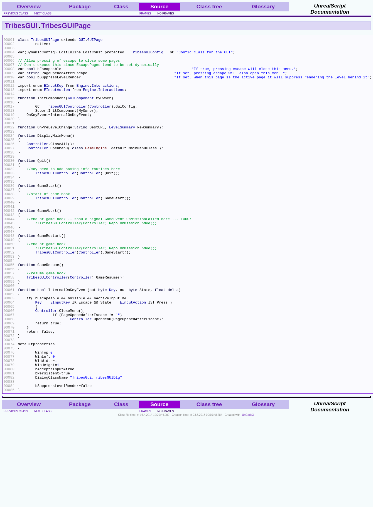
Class (121, 6)
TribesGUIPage (66, 25)
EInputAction (57, 100)
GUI (81, 40)
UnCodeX (248, 485)
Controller (100, 120)
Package (80, 6)
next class (42, 13)
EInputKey (53, 95)
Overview (29, 6)
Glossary (263, 6)
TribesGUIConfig (147, 55)
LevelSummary (122, 145)
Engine (83, 95)
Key (112, 340)
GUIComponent (81, 110)
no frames (165, 13)
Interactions (105, 95)
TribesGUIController (66, 120)
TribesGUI (21, 25)
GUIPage (95, 40)
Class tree (209, 6)
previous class (16, 13)
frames (145, 13)
